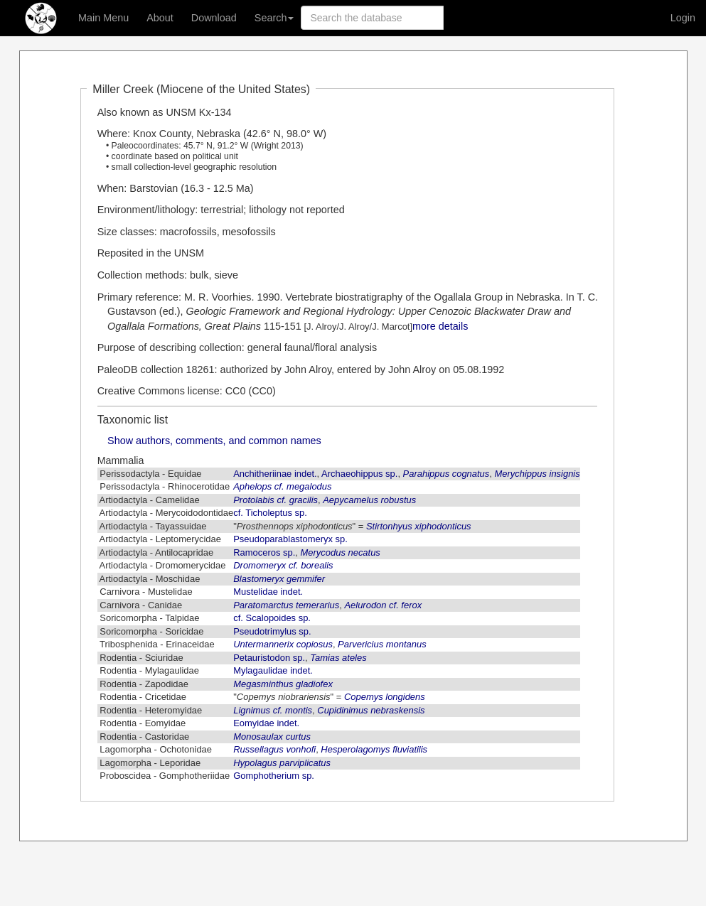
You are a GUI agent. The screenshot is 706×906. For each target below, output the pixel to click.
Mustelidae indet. (268, 591)
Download (214, 17)
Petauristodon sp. (269, 657)
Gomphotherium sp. (273, 775)
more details (440, 326)
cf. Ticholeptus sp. (270, 512)
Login (682, 17)
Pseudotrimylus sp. (272, 631)
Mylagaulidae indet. (273, 670)
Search (274, 17)
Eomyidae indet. (266, 723)
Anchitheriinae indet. (274, 473)
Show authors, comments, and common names (214, 440)
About (159, 17)
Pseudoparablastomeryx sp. (290, 539)
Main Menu (103, 17)
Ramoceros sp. (264, 552)
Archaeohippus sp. (359, 473)
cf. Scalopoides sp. (272, 618)
